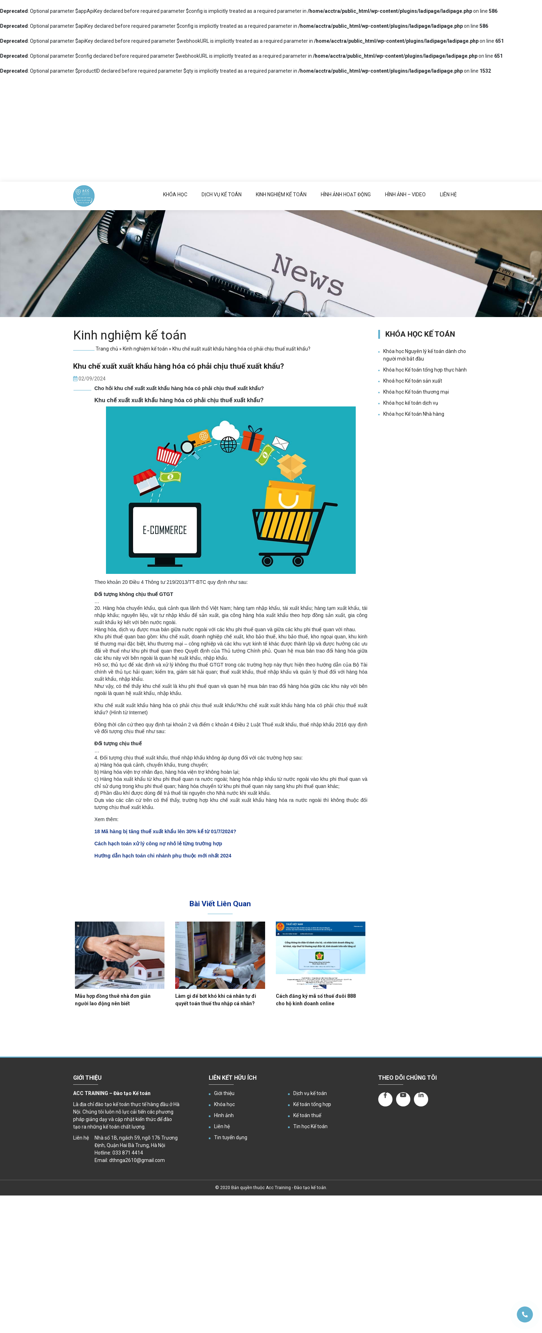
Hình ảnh (224, 1115)
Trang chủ (107, 349)
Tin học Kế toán (310, 1126)
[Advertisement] (271, 128)
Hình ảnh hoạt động (346, 194)
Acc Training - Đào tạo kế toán (296, 1187)
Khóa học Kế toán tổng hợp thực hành (425, 370)
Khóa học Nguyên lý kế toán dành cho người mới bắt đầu (424, 355)
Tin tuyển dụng (230, 1137)
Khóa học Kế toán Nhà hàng (413, 414)
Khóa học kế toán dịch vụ (410, 403)
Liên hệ (448, 194)
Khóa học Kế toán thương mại (416, 392)
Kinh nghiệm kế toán (281, 194)
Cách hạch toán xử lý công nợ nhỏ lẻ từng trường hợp (158, 843)
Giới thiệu (224, 1093)
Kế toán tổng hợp (312, 1104)
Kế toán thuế (307, 1115)
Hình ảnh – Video (405, 194)
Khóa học (175, 194)
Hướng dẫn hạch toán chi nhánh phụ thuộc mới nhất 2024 (163, 856)
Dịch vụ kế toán (222, 194)
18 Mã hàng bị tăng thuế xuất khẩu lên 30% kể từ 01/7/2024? (165, 831)
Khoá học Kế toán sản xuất (412, 381)
